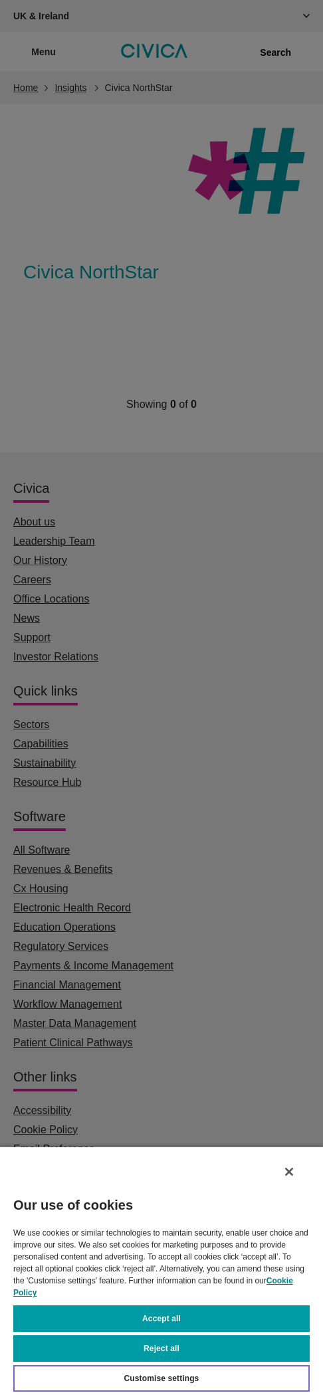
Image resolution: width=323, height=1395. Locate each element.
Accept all (161, 1318)
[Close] (289, 1171)
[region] (161, 1270)
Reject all (161, 1348)
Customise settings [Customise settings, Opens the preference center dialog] (161, 1378)
